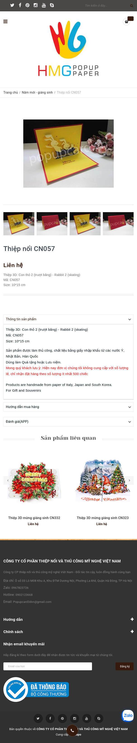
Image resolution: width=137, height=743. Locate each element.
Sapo (77, 734)
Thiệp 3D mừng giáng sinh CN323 (103, 518)
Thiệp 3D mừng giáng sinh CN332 (34, 518)
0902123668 (24, 594)
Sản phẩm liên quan (68, 438)
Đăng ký (125, 666)
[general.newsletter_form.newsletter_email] (47, 666)
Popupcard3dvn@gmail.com (32, 601)
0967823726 (20, 587)
